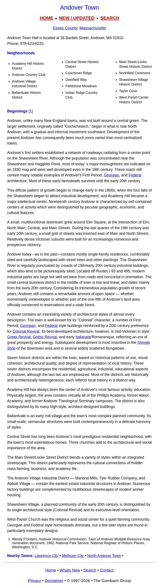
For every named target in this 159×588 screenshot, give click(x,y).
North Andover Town (104, 556)
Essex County (65, 28)
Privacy (34, 580)
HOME (46, 17)
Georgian (111, 175)
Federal (135, 175)
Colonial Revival (26, 331)
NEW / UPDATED (76, 17)
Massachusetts (93, 28)
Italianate (83, 337)
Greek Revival (19, 337)
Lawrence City (46, 556)
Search (90, 570)
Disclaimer (54, 580)
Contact (107, 570)
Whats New (70, 570)
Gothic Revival (45, 337)
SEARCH (109, 17)
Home (50, 570)
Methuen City (73, 556)
